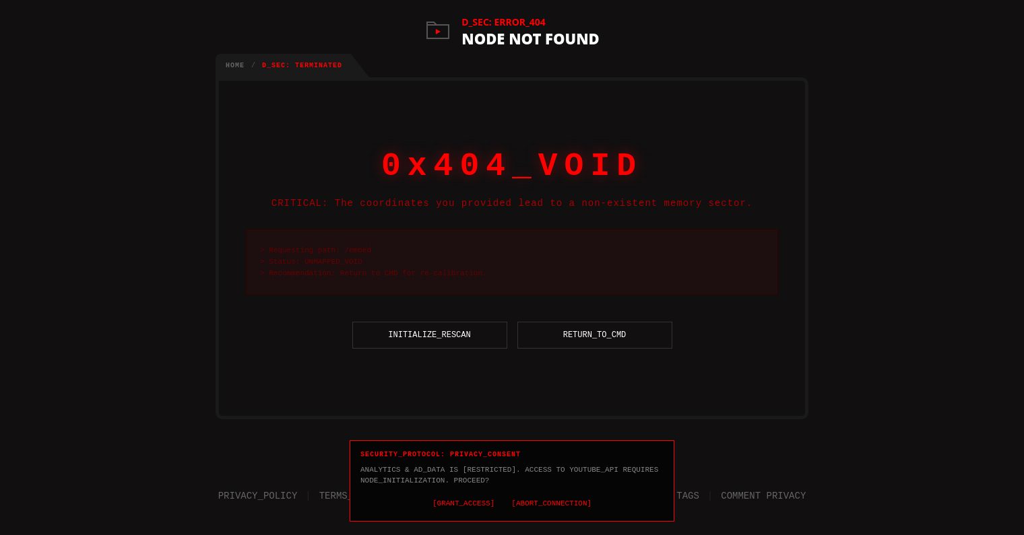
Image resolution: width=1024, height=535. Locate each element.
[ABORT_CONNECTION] (551, 502)
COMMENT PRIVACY (763, 493)
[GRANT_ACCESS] (463, 502)
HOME (235, 66)
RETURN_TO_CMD (595, 351)
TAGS (687, 493)
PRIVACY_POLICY (258, 493)
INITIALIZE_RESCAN (429, 351)
